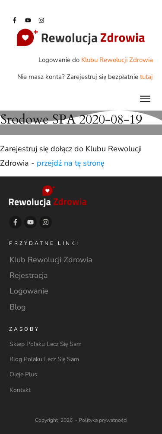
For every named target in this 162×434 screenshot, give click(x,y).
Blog (18, 307)
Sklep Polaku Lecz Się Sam (46, 344)
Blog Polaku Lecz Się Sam (44, 359)
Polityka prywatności (103, 420)
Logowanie (29, 291)
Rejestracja (29, 275)
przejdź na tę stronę (70, 163)
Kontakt (20, 390)
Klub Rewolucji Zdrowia (51, 260)
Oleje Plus (23, 374)
